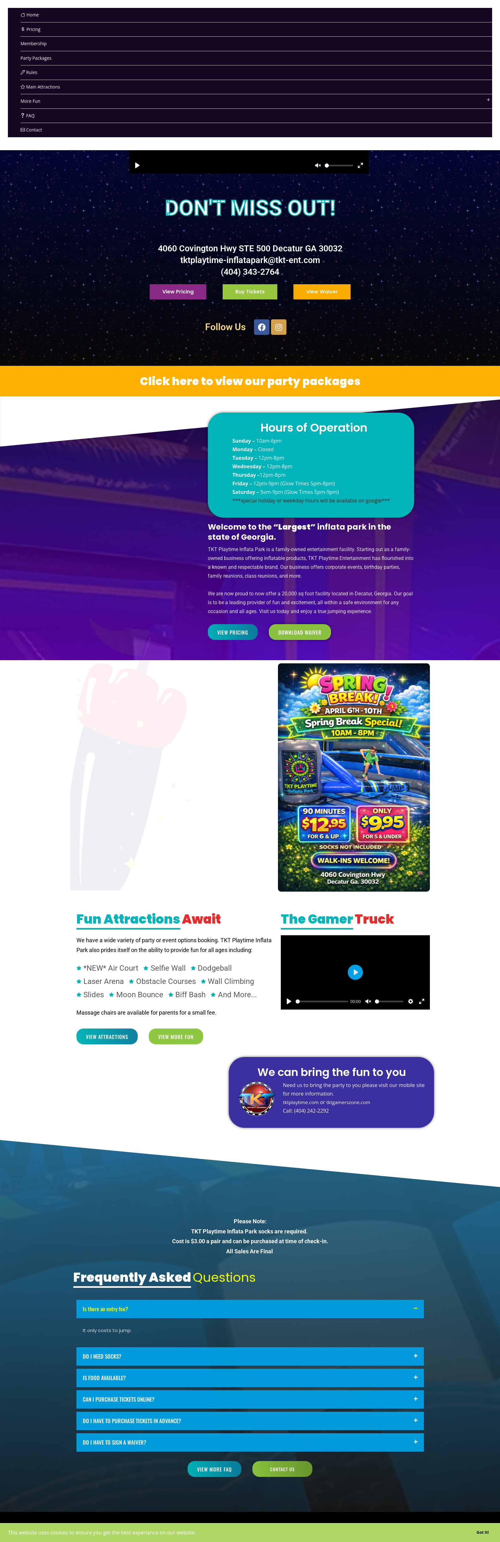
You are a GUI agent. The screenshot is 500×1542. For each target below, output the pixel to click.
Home (30, 15)
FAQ (28, 116)
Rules (29, 72)
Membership (34, 43)
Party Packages (36, 58)
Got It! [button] (483, 1532)
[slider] (339, 166)
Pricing (30, 29)
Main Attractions (40, 87)
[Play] (137, 165)
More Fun (30, 101)
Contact (31, 130)
